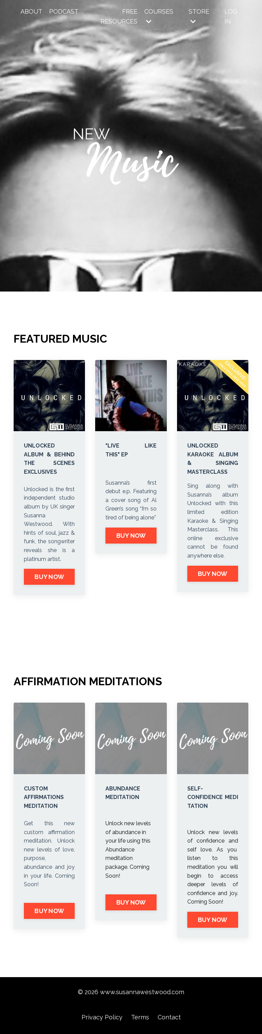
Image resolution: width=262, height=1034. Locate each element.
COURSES (158, 16)
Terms (140, 1017)
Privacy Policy (102, 1017)
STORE (199, 16)
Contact (169, 1017)
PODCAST (63, 11)
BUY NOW (49, 576)
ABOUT (31, 11)
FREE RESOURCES (119, 16)
